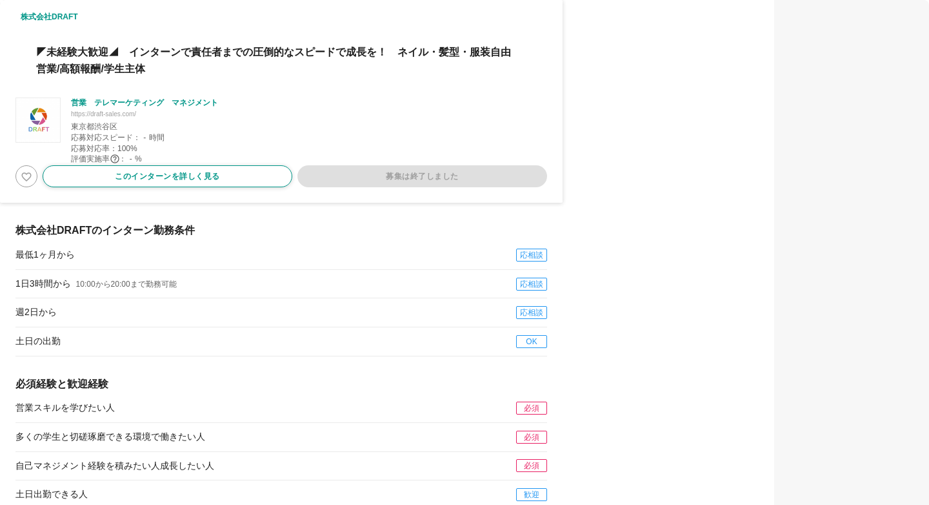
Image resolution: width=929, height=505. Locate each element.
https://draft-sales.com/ (103, 114)
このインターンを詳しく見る (167, 176)
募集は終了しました (422, 176)
